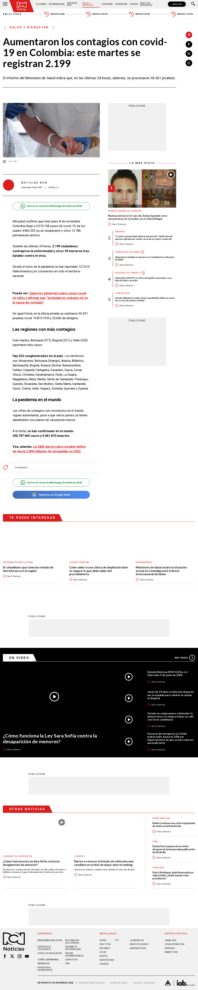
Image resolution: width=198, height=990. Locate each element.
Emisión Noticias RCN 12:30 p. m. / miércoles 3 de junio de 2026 (168, 673)
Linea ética (71, 959)
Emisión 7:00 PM (139, 14)
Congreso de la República (17, 856)
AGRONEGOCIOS (138, 948)
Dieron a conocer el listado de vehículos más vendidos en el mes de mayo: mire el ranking (104, 863)
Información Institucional (18, 562)
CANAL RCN (177, 4)
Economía (107, 4)
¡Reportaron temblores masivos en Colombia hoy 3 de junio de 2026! (144, 258)
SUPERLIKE (170, 948)
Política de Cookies (119, 983)
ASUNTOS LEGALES (139, 944)
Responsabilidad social (50, 940)
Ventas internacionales (74, 954)
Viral (155, 841)
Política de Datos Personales (92, 983)
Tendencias (121, 4)
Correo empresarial (48, 959)
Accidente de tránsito (127, 273)
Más (185, 658)
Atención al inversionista (45, 968)
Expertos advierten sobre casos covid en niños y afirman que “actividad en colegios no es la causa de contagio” (50, 297)
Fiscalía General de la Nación (124, 211)
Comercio (79, 856)
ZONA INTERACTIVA (174, 944)
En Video (19, 658)
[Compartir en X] (189, 53)
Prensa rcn (44, 963)
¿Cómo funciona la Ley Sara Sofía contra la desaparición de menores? (50, 738)
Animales (120, 231)
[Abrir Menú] (5, 4)
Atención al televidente (44, 947)
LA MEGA (104, 964)
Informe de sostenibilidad (73, 947)
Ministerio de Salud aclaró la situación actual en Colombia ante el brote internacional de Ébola (161, 571)
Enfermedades (144, 562)
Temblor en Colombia (127, 252)
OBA (67, 963)
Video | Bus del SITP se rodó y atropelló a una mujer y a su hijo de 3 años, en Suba (143, 279)
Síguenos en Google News (51, 494)
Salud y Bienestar (87, 4)
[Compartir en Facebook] (189, 44)
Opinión (134, 4)
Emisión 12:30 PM (97, 14)
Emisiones (12, 14)
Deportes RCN (72, 4)
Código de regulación (50, 953)
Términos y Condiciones (144, 983)
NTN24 (103, 940)
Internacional (57, 4)
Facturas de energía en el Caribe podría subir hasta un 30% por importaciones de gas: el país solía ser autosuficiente (170, 738)
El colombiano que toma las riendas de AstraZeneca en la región (28, 569)
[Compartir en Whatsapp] (189, 63)
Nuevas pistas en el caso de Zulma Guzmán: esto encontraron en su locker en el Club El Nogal (137, 217)
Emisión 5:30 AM (54, 14)
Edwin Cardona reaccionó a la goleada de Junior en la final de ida (173, 825)
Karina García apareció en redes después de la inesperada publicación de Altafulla (173, 849)
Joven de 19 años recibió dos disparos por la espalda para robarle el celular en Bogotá (170, 695)
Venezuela (158, 867)
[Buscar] (193, 4)
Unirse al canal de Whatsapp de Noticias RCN (51, 206)
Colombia (41, 4)
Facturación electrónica (72, 941)
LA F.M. (103, 952)
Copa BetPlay (122, 293)
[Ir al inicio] (21, 6)
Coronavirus (21, 467)
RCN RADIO (105, 948)
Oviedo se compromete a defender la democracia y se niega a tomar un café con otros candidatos (170, 716)
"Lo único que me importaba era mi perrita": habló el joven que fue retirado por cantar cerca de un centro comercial (144, 237)
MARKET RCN (171, 952)
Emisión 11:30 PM (182, 14)
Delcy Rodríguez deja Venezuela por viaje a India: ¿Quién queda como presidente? (173, 875)
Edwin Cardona (161, 818)
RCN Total (105, 944)
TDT (117, 940)
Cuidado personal (79, 562)
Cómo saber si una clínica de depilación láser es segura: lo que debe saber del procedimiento (98, 571)
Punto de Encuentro (146, 4)
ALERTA (103, 956)
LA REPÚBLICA (137, 940)
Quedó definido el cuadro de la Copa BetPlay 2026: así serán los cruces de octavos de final (145, 299)
